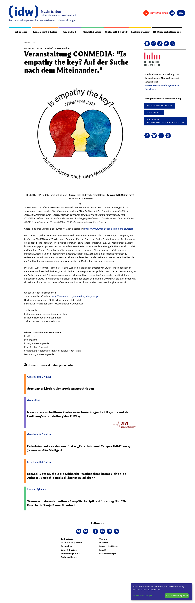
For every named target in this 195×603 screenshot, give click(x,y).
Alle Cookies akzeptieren (177, 595)
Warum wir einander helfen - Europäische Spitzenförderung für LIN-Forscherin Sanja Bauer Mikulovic (77, 503)
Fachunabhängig (140, 32)
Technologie (20, 32)
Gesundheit (69, 32)
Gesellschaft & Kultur (45, 32)
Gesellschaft (154, 112)
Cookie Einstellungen (107, 553)
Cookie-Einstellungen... (143, 595)
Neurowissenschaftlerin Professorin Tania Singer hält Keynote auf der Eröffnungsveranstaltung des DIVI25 (78, 414)
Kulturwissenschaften (159, 105)
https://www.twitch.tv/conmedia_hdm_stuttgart (108, 228)
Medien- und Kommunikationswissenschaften (166, 121)
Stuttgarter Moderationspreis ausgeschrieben (60, 388)
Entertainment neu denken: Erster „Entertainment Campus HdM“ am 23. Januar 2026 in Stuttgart (79, 448)
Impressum (103, 542)
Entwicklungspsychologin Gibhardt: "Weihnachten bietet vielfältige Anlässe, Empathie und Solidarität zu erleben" (76, 475)
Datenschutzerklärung (108, 546)
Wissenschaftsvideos (167, 32)
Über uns (103, 539)
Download (87, 198)
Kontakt (102, 550)
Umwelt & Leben (92, 32)
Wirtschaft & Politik (116, 32)
